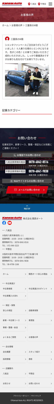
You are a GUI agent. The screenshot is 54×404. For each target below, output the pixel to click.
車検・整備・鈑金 (10, 327)
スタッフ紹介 (34, 351)
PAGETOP (27, 208)
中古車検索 (7, 288)
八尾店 (33, 4)
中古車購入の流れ (10, 295)
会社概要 (6, 351)
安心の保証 (7, 310)
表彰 (30, 359)
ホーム (5, 25)
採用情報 (6, 359)
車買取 (31, 320)
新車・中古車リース (11, 320)
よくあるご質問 (9, 337)
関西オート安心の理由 (38, 273)
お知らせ (6, 383)
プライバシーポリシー (21, 396)
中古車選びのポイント (38, 288)
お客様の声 (17, 25)
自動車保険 (33, 310)
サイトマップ (36, 396)
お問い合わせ (34, 383)
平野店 (43, 4)
